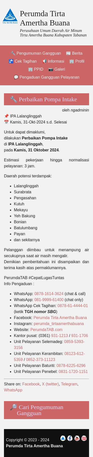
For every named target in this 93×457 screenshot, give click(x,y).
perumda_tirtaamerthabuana (59, 324)
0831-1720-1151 (73, 371)
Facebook (31, 384)
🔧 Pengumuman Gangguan (36, 53)
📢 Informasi (53, 61)
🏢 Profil (76, 61)
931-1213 (59, 336)
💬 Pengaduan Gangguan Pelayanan (47, 77)
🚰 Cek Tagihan (23, 61)
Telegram (69, 384)
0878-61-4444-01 (73, 306)
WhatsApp (13, 390)
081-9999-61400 (48, 300)
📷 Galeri (56, 69)
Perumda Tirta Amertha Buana (45, 18)
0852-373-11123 (40, 359)
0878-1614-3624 (48, 294)
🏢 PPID (35, 69)
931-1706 (79, 336)
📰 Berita (74, 53)
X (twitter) (50, 384)
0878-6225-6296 (71, 365)
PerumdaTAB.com (46, 330)
